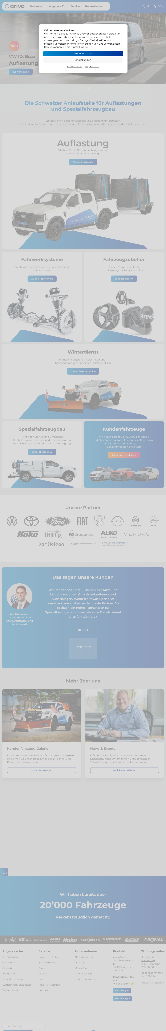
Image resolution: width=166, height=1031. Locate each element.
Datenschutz (74, 66)
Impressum (92, 66)
